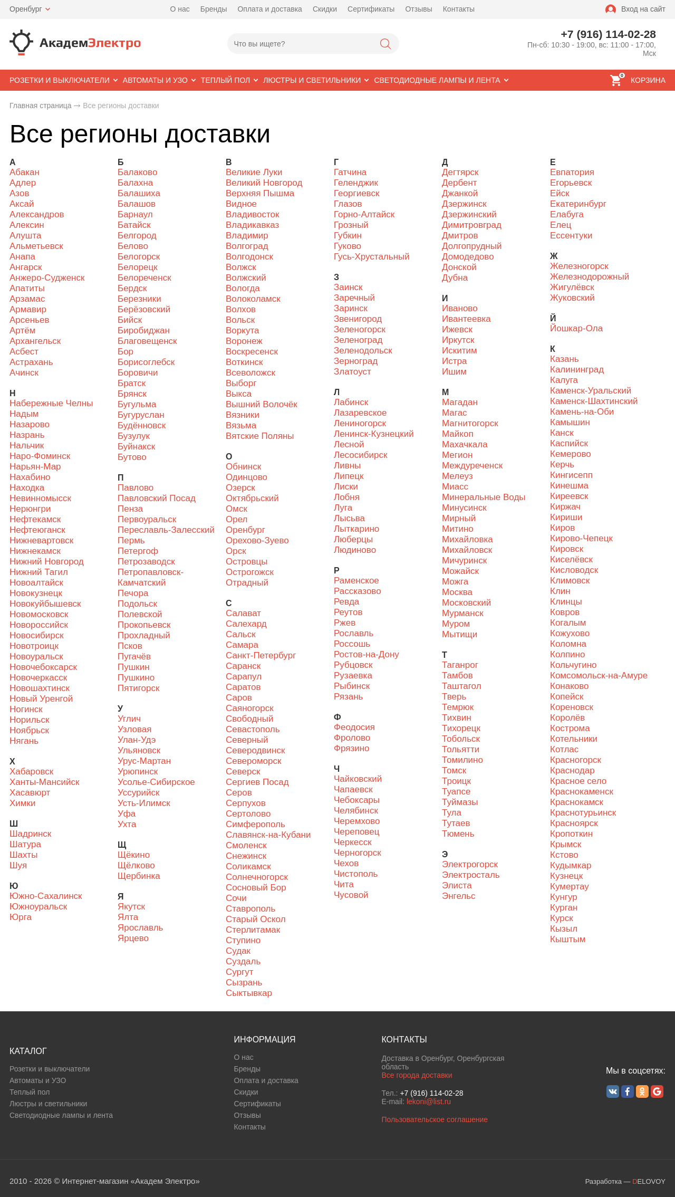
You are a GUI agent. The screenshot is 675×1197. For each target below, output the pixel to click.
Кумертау (569, 887)
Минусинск (464, 508)
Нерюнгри (30, 509)
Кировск (566, 549)
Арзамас (27, 299)
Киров (562, 528)
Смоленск (246, 845)
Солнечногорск (257, 877)
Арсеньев (29, 320)
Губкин (348, 236)
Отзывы (418, 9)
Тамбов (457, 676)
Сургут (240, 972)
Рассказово (357, 591)
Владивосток (252, 214)
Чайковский (358, 779)
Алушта (25, 236)
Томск (454, 770)
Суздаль (243, 961)
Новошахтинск (39, 688)
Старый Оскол (256, 919)
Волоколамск (253, 299)
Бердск (132, 288)
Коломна (568, 644)
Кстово (564, 855)
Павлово (135, 488)
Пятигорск (138, 688)
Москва (457, 592)
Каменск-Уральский (590, 391)
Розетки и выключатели (49, 1069)
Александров (36, 214)
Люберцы (353, 539)
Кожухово (570, 633)
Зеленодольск (363, 351)
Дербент (459, 183)
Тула (451, 813)
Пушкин (134, 667)
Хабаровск (31, 772)
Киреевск (569, 496)
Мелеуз (457, 476)
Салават (243, 613)
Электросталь (471, 875)
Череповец (356, 832)
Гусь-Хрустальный (372, 257)
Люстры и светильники (48, 1103)
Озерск (240, 488)
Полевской (140, 614)
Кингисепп (571, 475)
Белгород (137, 236)
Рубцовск (353, 665)
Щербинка (139, 876)
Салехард (246, 624)
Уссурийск (138, 793)
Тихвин (456, 718)
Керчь (562, 464)
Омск (236, 509)
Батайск (134, 225)
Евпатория (572, 172)
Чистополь (356, 874)
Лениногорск (360, 423)
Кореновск (571, 707)
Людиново (355, 550)
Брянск (132, 394)
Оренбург (25, 9)
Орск (236, 551)
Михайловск (467, 550)
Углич (129, 719)
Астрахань (31, 362)
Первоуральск (147, 519)
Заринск (351, 308)
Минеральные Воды (484, 497)
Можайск (460, 571)
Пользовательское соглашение (434, 1119)
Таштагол (461, 686)
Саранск (243, 666)
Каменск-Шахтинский (594, 401)
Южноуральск (38, 907)
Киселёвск (571, 559)
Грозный (351, 225)
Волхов (241, 309)
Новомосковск (39, 614)
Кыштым (567, 939)
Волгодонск (249, 257)
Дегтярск (460, 172)
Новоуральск (36, 657)
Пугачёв (134, 657)
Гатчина (350, 172)
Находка (26, 488)
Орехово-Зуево (257, 540)
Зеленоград (358, 340)
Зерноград (356, 361)
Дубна (455, 278)
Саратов (243, 687)
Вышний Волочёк (261, 404)
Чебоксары (357, 800)
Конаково (569, 686)
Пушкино (136, 678)
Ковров (565, 612)
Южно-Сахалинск (45, 896)
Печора (133, 593)
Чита (344, 884)
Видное (241, 204)
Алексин (26, 225)
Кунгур (563, 897)
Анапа (22, 257)
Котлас (564, 749)
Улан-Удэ (137, 740)
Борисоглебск (146, 362)
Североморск (253, 761)
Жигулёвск (572, 287)
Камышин (570, 422)
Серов (239, 793)
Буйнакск (136, 447)
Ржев (344, 623)
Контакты (459, 9)
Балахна (135, 183)
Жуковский (572, 298)
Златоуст (352, 372)
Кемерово (570, 454)
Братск (132, 383)
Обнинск (243, 467)
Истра (454, 361)
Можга (455, 582)
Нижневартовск (41, 540)
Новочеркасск (38, 678)
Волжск (241, 267)
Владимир (247, 236)
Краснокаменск (581, 792)
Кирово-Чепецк (581, 538)
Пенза (130, 509)
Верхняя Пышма (260, 193)
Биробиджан (144, 330)
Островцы (246, 562)
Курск (561, 918)
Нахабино (30, 477)
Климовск (570, 581)
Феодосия (354, 727)
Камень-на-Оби (582, 412)
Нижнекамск (35, 551)
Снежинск (246, 856)
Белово (133, 246)
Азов (19, 193)
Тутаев (456, 823)
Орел (237, 519)
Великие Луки (254, 172)
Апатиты (27, 288)
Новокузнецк (35, 593)
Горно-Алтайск (364, 214)
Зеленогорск (359, 329)
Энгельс (459, 896)
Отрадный (247, 583)
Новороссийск (38, 625)
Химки (22, 803)
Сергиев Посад (257, 782)
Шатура (25, 844)
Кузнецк (566, 876)
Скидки (325, 9)
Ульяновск (139, 750)
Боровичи (138, 373)
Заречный (354, 298)
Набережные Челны (51, 403)
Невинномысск (40, 498)
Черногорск (357, 853)
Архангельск (35, 341)
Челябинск (356, 811)
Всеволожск (250, 373)
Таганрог (460, 665)
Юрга (20, 917)
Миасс (455, 487)
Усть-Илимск (144, 803)
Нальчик (26, 446)
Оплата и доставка (269, 9)
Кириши (566, 517)
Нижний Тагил (38, 572)
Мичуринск (464, 561)
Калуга (564, 380)
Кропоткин (571, 834)
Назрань (27, 435)
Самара (242, 645)
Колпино (567, 654)
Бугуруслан (141, 415)
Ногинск (26, 709)
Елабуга (567, 214)
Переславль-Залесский (166, 530)
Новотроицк (34, 646)
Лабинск (351, 402)
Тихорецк (461, 728)
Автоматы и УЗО (37, 1080)
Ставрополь (250, 909)
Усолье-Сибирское (156, 782)
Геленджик (356, 183)
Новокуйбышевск (45, 604)
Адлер (22, 183)
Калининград (577, 370)
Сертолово (248, 814)
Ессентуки (571, 236)
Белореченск (144, 278)
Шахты (23, 855)
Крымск (565, 844)
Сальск (241, 634)
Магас (454, 413)
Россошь (352, 644)
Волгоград (247, 246)
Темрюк (458, 707)
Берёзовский (144, 309)
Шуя (18, 865)
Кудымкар (570, 865)
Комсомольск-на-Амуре (599, 676)
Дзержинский (469, 214)
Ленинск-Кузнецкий (374, 434)
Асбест (23, 352)
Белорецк (138, 267)
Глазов (348, 204)
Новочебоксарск (43, 667)
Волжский (246, 278)
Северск (243, 772)
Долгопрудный (472, 246)
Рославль (353, 633)
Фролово (352, 738)
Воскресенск (252, 352)
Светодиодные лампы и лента (61, 1115)
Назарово (29, 424)
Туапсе (456, 792)
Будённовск (142, 425)
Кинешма (569, 486)
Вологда (243, 288)
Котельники (573, 739)
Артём (22, 330)
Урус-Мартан (144, 761)
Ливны (347, 466)
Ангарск (25, 267)
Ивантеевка (466, 319)
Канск (562, 433)
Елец (560, 225)
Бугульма (137, 404)
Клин (560, 591)
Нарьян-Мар (35, 467)
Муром (456, 624)
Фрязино (352, 748)
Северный (247, 740)
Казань (564, 359)
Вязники (242, 415)
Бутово (132, 457)
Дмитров (460, 236)
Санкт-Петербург (261, 655)
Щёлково (136, 865)
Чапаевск (353, 789)
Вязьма (241, 425)
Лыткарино (356, 529)
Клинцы (566, 602)
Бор (125, 352)
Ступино (243, 940)
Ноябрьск (29, 730)
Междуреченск (472, 466)
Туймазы (460, 802)
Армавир (27, 309)
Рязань (348, 697)
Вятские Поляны (260, 436)
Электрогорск (470, 864)
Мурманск (463, 613)
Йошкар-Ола (576, 328)
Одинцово (246, 477)
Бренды (213, 9)
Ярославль (140, 928)
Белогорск (139, 257)
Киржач (565, 507)
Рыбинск (352, 686)
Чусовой (351, 895)
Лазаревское (360, 413)
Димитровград (472, 225)
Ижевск (457, 329)
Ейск (560, 193)
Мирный (459, 518)
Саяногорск (250, 708)
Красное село (578, 781)
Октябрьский (252, 498)
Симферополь (255, 824)
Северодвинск (255, 750)
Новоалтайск (36, 583)
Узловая (135, 729)
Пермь (131, 540)
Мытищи (459, 634)
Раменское (356, 581)
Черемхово (357, 821)
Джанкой (460, 193)
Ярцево (133, 938)
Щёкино (134, 855)
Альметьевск (36, 246)
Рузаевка (353, 676)
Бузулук (134, 436)
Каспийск (569, 443)
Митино (458, 529)
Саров (239, 698)
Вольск (240, 320)
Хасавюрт (29, 793)
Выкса (239, 394)
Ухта (127, 824)
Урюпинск (138, 772)
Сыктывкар (249, 993)
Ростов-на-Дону (366, 654)
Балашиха (139, 193)
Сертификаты (371, 9)
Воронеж (244, 341)
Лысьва (349, 518)
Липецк (349, 476)
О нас (179, 9)
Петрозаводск (146, 562)
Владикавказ (252, 225)
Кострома (570, 728)
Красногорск (575, 760)
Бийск (130, 320)
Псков (130, 646)
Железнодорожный (589, 277)
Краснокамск (576, 802)
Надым (24, 414)
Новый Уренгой (41, 699)
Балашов (137, 204)
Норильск (29, 720)
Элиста (457, 885)
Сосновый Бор (256, 888)
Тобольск (461, 739)
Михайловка (467, 539)
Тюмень (458, 834)
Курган (563, 908)
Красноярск (574, 823)
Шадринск (30, 834)
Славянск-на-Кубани (268, 835)
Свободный (249, 719)
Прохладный (144, 635)
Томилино (462, 760)
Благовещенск (147, 341)
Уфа (127, 814)
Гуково (347, 246)
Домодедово (468, 257)
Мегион (457, 455)
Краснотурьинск (583, 813)
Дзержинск (464, 204)
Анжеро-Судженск (46, 278)
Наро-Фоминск (39, 456)
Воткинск (244, 362)
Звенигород (358, 319)
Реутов (348, 612)
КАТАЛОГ (28, 1051)
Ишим (454, 372)
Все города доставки (416, 1075)
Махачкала (465, 444)
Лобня (347, 497)
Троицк (456, 781)
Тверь (454, 697)
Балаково (137, 172)
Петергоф (138, 551)
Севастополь (253, 729)
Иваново (460, 308)
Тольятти (460, 749)
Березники (139, 299)
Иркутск (458, 340)
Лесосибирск (360, 455)
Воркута (242, 330)
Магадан (460, 402)
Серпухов (246, 803)
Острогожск (250, 572)
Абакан (24, 172)
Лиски (346, 487)
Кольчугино (573, 665)
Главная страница (40, 105)
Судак (238, 951)
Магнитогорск (470, 423)
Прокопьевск (144, 625)
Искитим (459, 351)
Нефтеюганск (37, 530)
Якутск (131, 907)
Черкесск (353, 842)
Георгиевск (356, 193)
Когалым (568, 623)
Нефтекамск (35, 519)
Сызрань (244, 983)
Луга (343, 508)
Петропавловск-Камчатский (151, 577)
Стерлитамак (253, 930)
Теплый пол (29, 1092)
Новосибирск (36, 635)
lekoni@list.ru (429, 1101)
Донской (459, 267)
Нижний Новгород (46, 562)
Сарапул (244, 677)
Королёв (567, 718)
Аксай (21, 204)
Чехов (346, 863)
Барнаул (135, 214)
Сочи (236, 898)
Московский (466, 603)
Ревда (346, 602)
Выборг (241, 383)
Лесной (349, 444)
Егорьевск (571, 183)
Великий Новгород (264, 183)
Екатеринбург (578, 204)
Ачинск (23, 373)
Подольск (137, 604)
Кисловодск (574, 570)
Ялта (128, 917)
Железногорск (579, 266)
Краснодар (572, 770)
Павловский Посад (157, 498)
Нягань (23, 741)
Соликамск (248, 866)
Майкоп (458, 434)
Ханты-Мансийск (44, 782)
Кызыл (563, 929)
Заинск (348, 287)
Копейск (566, 697)
